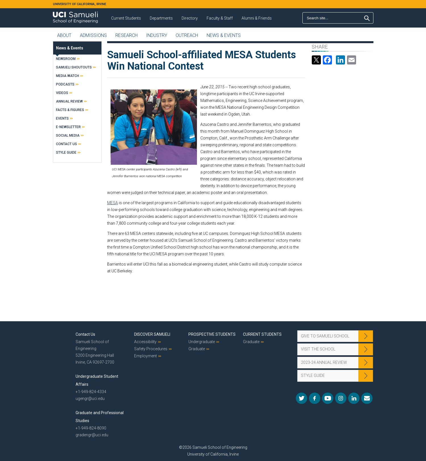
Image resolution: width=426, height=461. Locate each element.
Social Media (68, 135)
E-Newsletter (68, 127)
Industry (156, 35)
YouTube (327, 398)
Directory (190, 18)
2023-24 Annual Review (324, 362)
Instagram (340, 398)
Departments (161, 18)
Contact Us (66, 144)
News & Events (224, 35)
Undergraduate (201, 341)
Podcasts (65, 84)
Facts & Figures (70, 110)
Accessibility (145, 341)
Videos (62, 93)
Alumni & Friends (257, 18)
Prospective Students (212, 334)
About (64, 35)
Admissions (93, 35)
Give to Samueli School (325, 336)
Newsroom (66, 59)
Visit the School (318, 349)
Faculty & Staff (220, 18)
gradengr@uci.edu (92, 435)
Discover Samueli (152, 334)
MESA (112, 203)
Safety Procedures (150, 349)
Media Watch (67, 76)
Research (126, 35)
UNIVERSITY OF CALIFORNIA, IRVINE (79, 4)
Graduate (196, 349)
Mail (367, 398)
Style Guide (66, 153)
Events (62, 118)
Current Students (126, 18)
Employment (145, 356)
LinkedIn (353, 398)
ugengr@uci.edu (90, 398)
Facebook (314, 398)
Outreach (187, 35)
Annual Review (69, 101)
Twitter (301, 398)
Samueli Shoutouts (74, 67)
